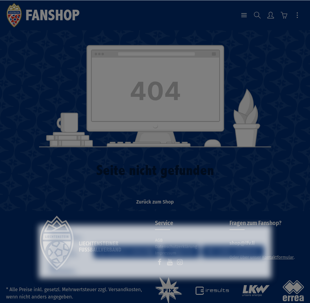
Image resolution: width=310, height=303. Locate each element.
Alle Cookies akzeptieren (233, 265)
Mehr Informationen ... (63, 282)
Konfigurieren (181, 265)
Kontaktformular (278, 257)
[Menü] (244, 15)
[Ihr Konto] (271, 15)
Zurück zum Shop (155, 202)
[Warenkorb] (284, 15)
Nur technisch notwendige (126, 265)
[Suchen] (257, 15)
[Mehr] (297, 15)
